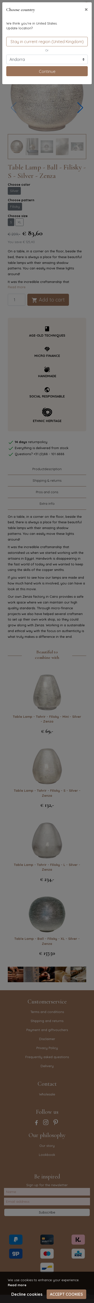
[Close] (86, 9)
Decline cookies (26, 1294)
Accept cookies (66, 1294)
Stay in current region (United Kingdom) (47, 41)
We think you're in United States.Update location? (31, 25)
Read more (17, 1285)
